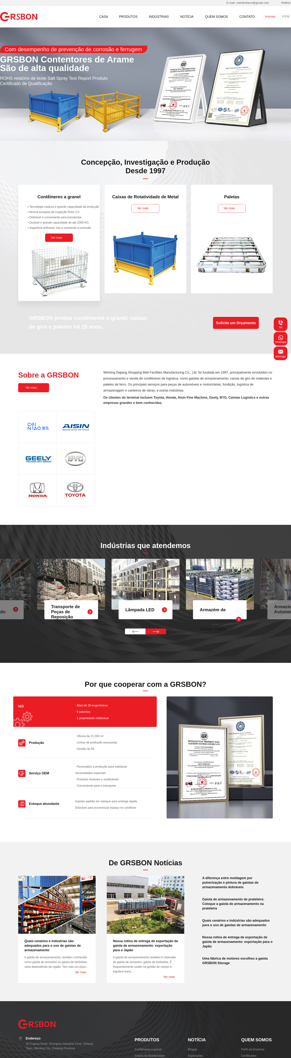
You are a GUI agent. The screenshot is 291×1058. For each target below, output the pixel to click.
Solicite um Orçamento (236, 323)
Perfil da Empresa (252, 1049)
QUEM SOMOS (256, 1039)
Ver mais (80, 972)
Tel (280, 324)
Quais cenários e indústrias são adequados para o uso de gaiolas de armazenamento (52, 945)
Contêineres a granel (59, 196)
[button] (135, 631)
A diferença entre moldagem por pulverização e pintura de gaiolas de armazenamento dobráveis (230, 882)
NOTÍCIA (197, 1039)
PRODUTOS (147, 1039)
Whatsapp (280, 338)
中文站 (286, 16)
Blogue (192, 1049)
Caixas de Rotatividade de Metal (145, 196)
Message (280, 353)
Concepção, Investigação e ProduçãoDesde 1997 (145, 166)
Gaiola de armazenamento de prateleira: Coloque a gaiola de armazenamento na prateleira (233, 903)
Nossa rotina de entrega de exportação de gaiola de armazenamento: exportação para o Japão (145, 945)
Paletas (231, 196)
